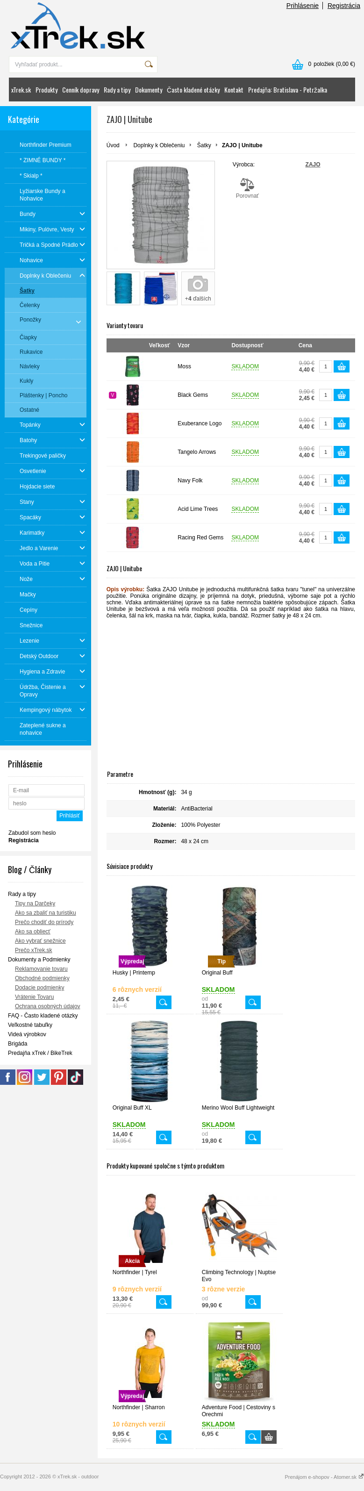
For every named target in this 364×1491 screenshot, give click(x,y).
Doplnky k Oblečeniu (159, 145)
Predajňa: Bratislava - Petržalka (287, 89)
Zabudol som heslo (32, 833)
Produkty (46, 89)
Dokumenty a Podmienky (39, 959)
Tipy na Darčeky (35, 903)
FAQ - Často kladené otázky (43, 1015)
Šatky (204, 145)
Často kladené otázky (193, 89)
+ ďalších (198, 298)
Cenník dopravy (80, 89)
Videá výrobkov (27, 1034)
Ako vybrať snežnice (40, 941)
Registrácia (344, 5)
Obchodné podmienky (42, 978)
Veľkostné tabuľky (30, 1025)
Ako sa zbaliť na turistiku (45, 913)
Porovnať (247, 188)
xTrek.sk (21, 89)
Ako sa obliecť (32, 931)
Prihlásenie (302, 5)
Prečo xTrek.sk (33, 950)
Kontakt (233, 89)
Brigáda (17, 1043)
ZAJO (313, 164)
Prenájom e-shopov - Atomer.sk (324, 1477)
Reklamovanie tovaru (41, 969)
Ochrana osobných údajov (47, 1006)
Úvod (113, 145)
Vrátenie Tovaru (34, 997)
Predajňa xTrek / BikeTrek (40, 1053)
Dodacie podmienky (39, 987)
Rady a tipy (117, 89)
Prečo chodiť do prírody (44, 922)
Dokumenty (148, 89)
